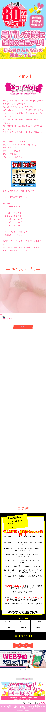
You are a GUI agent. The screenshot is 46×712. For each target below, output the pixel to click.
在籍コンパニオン (18, 706)
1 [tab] (20, 669)
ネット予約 (30, 708)
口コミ (38, 708)
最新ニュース (40, 706)
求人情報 (22, 708)
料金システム (30, 706)
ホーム (3, 706)
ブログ (16, 708)
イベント (9, 708)
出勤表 (9, 706)
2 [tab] (23, 669)
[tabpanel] (23, 659)
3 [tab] (26, 669)
